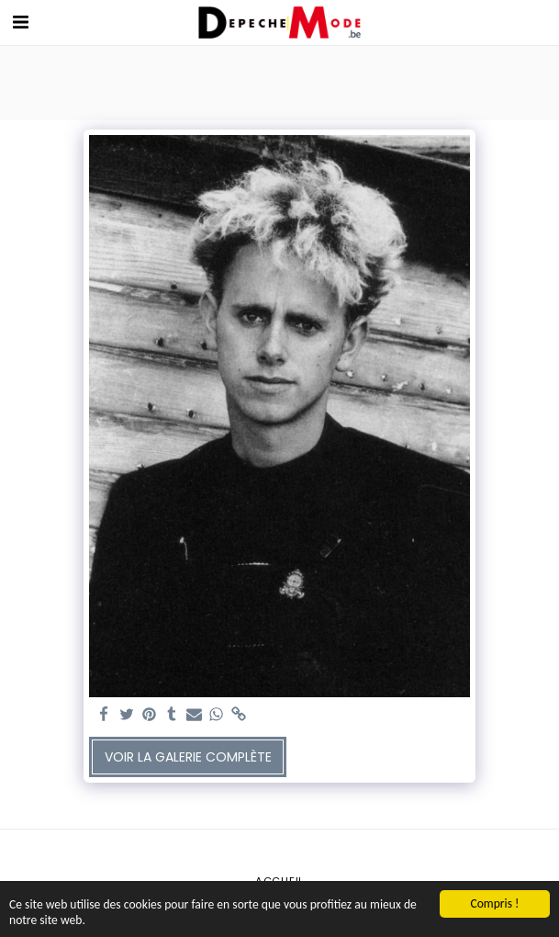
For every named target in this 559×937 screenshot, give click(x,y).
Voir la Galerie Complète (188, 757)
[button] (20, 22)
